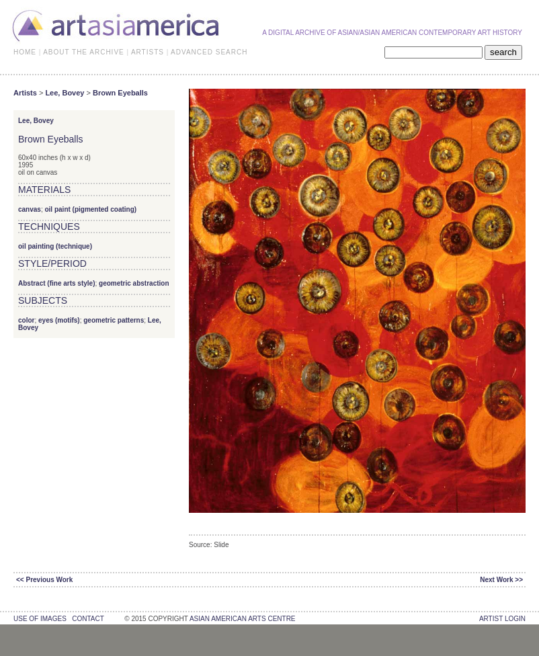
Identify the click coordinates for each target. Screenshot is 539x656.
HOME (24, 52)
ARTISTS (147, 52)
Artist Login (502, 618)
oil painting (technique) (55, 246)
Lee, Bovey (64, 93)
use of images (40, 618)
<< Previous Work (44, 579)
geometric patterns (113, 320)
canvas (29, 209)
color (26, 320)
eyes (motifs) (59, 320)
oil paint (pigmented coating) (90, 209)
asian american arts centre (243, 618)
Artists (25, 93)
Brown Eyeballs (120, 93)
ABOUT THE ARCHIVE (83, 52)
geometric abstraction (134, 283)
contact (87, 618)
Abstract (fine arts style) (56, 283)
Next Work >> (501, 579)
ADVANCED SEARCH (209, 52)
